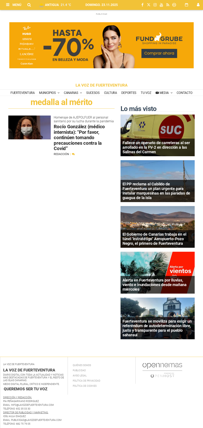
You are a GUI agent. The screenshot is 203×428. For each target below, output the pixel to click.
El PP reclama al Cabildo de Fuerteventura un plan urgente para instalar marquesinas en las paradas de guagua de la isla (156, 191)
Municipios (47, 93)
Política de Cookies (85, 386)
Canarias (71, 93)
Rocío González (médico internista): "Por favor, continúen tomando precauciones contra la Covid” (79, 137)
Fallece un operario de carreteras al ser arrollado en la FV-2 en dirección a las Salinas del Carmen (156, 147)
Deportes (128, 93)
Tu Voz (146, 93)
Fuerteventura (23, 93)
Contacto (184, 93)
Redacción (62, 154)
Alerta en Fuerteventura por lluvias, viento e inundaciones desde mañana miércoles (155, 285)
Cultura (110, 93)
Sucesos (93, 93)
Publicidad (79, 370)
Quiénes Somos (82, 365)
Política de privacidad (86, 380)
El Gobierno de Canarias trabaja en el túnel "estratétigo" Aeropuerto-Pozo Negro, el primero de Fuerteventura (154, 239)
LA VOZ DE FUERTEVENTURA (101, 85)
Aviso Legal (80, 375)
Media (164, 93)
